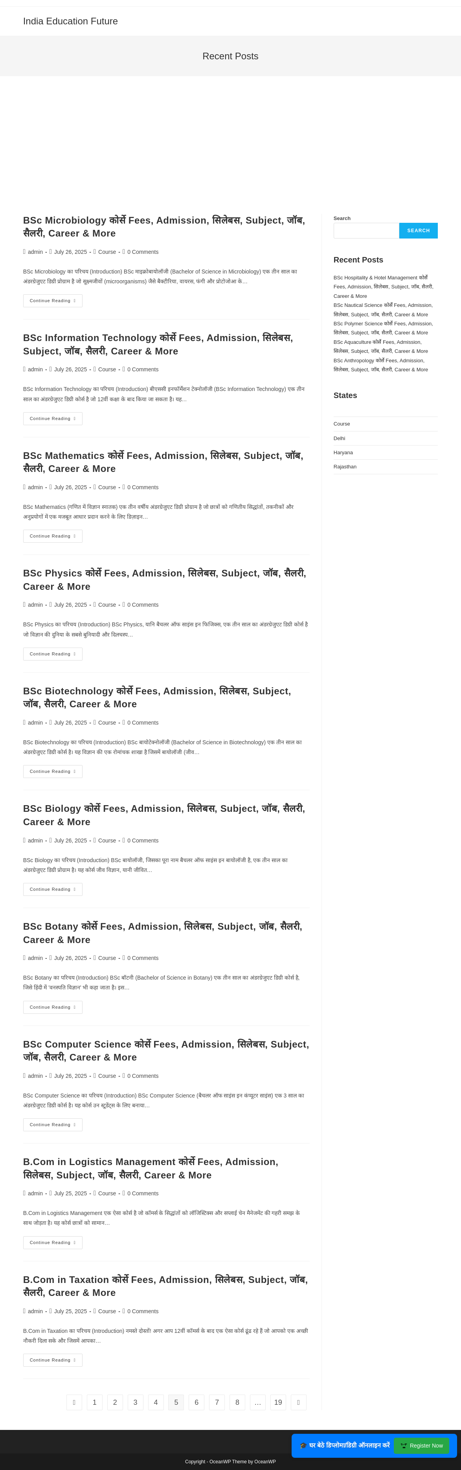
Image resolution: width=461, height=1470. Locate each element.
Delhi (339, 438)
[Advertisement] (230, 155)
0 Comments (142, 252)
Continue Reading (56, 302)
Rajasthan (345, 467)
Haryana (343, 452)
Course (107, 252)
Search (342, 218)
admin (35, 252)
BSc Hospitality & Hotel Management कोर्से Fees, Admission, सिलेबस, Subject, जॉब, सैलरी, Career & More (383, 287)
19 (278, 1402)
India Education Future (70, 21)
